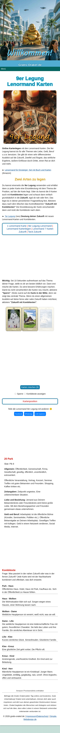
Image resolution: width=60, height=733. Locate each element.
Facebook (18, 414)
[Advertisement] (30, 258)
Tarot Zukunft (34, 232)
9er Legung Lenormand (40, 226)
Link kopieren (40, 414)
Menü (3, 69)
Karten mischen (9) (30, 387)
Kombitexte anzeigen (36, 394)
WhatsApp (28, 414)
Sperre (20, 394)
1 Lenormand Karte (16, 226)
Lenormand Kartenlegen (19, 229)
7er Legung (10, 216)
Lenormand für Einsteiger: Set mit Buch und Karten (28, 170)
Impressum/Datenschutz (37, 716)
